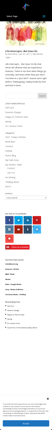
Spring (8, 121)
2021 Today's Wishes (15, 137)
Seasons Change (13, 112)
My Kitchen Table (13, 164)
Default (8, 150)
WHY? (8, 186)
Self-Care (9, 107)
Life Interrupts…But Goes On (21, 51)
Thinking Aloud (12, 182)
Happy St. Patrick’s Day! (16, 116)
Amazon (8, 269)
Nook (12, 274)
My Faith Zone (12, 160)
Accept (26, 423)
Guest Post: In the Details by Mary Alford (22, 328)
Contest (9, 146)
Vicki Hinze (12, 54)
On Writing (10, 177)
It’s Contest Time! (13, 126)
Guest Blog (10, 155)
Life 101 (11, 172)
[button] (47, 398)
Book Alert (10, 141)
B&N (7, 274)
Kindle (16, 269)
